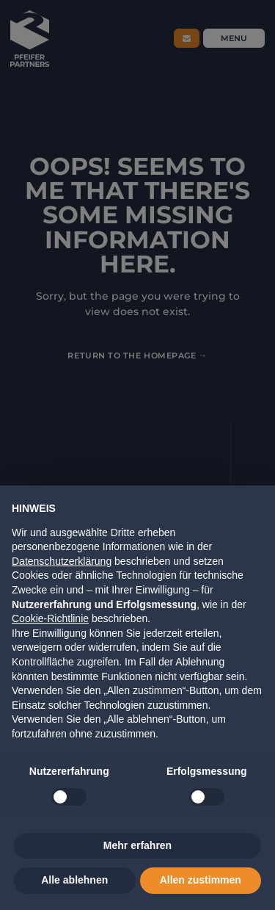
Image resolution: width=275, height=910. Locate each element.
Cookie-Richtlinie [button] (50, 618)
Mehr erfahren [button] (137, 845)
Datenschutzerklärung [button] (61, 561)
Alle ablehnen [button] (74, 880)
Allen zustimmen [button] (200, 880)
